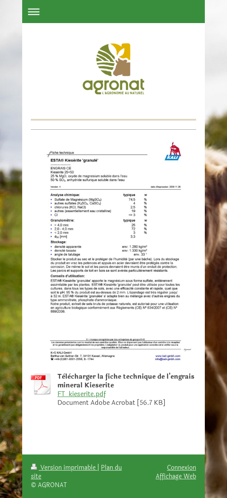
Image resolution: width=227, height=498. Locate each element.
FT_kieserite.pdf (81, 394)
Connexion (181, 467)
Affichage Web (176, 476)
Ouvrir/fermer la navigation (113, 11)
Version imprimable (64, 467)
